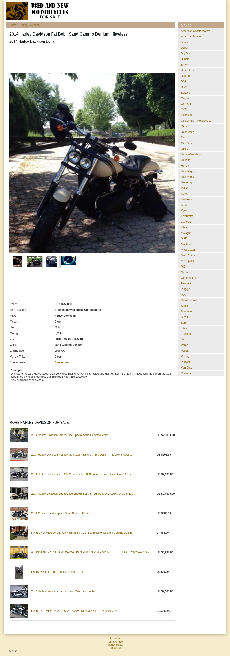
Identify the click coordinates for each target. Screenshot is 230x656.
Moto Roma (188, 255)
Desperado (187, 132)
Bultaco (185, 92)
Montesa (186, 244)
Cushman (186, 115)
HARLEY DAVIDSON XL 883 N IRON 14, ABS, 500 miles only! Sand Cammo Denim (81, 532)
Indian (184, 188)
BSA (183, 81)
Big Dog (186, 53)
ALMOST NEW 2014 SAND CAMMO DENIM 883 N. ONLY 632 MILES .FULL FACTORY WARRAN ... (91, 552)
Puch (184, 294)
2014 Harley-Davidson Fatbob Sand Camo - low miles (63, 591)
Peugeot (186, 283)
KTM (184, 204)
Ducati (185, 137)
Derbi (184, 126)
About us (115, 638)
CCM (184, 109)
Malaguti (186, 233)
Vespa (184, 350)
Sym (183, 322)
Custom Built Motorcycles (196, 120)
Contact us (114, 647)
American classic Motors (195, 31)
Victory (185, 356)
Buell (184, 87)
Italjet (184, 193)
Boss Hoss (187, 70)
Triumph (186, 334)
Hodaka (185, 160)
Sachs (184, 305)
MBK (184, 238)
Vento (184, 345)
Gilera (184, 148)
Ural (183, 339)
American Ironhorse (193, 36)
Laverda (186, 221)
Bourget (185, 75)
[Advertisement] (91, 58)
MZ (183, 266)
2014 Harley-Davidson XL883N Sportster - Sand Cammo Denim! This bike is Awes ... (82, 454)
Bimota (185, 59)
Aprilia (184, 42)
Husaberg (187, 171)
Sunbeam (186, 311)
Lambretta (187, 216)
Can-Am (186, 103)
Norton (185, 272)
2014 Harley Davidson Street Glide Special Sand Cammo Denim (69, 435)
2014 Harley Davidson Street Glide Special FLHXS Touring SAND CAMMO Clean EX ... (83, 493)
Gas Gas (186, 143)
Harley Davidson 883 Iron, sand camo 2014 (57, 571)
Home (13, 25)
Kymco (185, 210)
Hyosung (186, 182)
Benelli (185, 47)
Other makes (189, 277)
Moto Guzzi (188, 249)
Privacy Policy (115, 644)
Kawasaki (186, 199)
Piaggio (185, 289)
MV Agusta (187, 261)
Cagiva (185, 98)
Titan (184, 328)
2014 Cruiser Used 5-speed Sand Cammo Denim (60, 513)
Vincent (185, 362)
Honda (185, 165)
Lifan (184, 227)
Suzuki (185, 317)
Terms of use (115, 641)
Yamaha (186, 373)
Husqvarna (187, 176)
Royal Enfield (189, 300)
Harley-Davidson (30, 25)
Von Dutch (187, 367)
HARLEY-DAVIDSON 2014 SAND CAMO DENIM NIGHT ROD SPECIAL (74, 610)
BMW (184, 64)
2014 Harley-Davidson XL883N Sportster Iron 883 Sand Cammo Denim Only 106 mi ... (83, 474)
